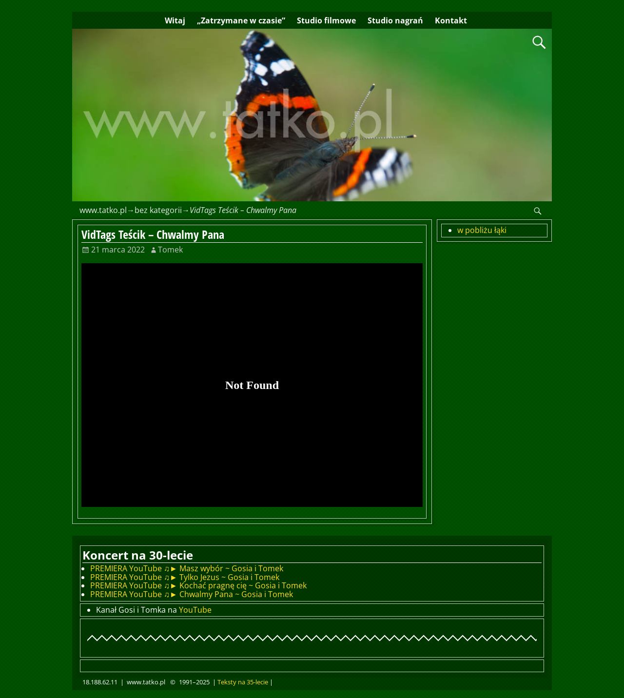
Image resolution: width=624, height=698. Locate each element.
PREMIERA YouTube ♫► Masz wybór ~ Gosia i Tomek (186, 568)
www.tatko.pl (103, 210)
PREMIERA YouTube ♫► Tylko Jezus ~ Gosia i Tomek (184, 577)
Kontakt (451, 20)
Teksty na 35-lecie (242, 682)
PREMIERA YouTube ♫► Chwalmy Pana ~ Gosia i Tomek (191, 594)
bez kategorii (158, 210)
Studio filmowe (326, 20)
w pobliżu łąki (482, 230)
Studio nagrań (395, 20)
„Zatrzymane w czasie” (241, 20)
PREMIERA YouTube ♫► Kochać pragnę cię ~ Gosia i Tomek (198, 585)
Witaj (175, 20)
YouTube (195, 609)
